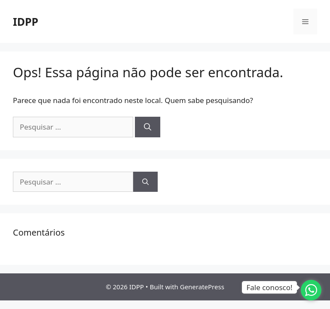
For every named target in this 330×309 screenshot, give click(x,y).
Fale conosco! (269, 287)
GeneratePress (202, 286)
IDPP (25, 21)
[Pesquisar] (147, 127)
